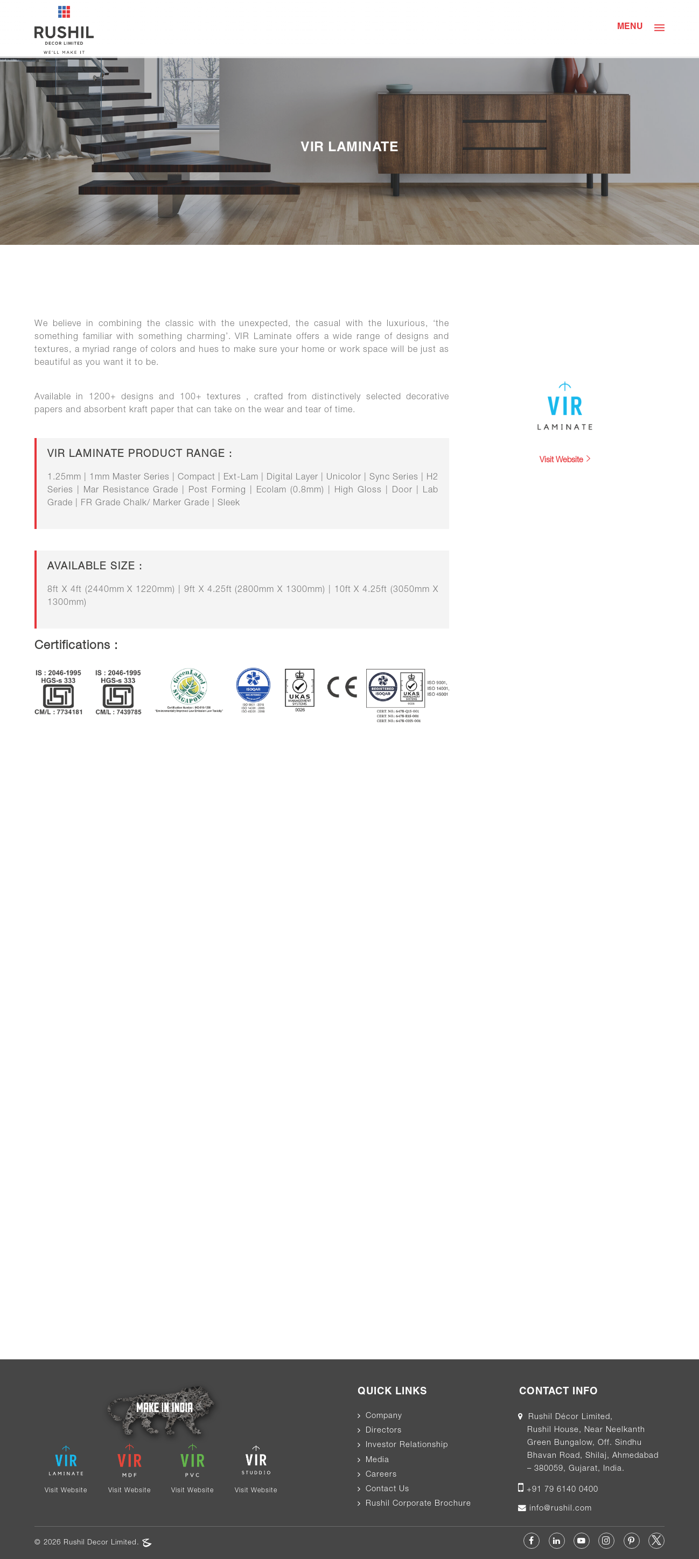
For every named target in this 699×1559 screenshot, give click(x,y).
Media (377, 1460)
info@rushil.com (559, 1509)
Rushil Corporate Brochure (418, 1504)
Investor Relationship (407, 1445)
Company (384, 1416)
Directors (384, 1431)
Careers (381, 1475)
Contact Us (387, 1489)
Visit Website (565, 459)
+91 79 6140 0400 (562, 1490)
